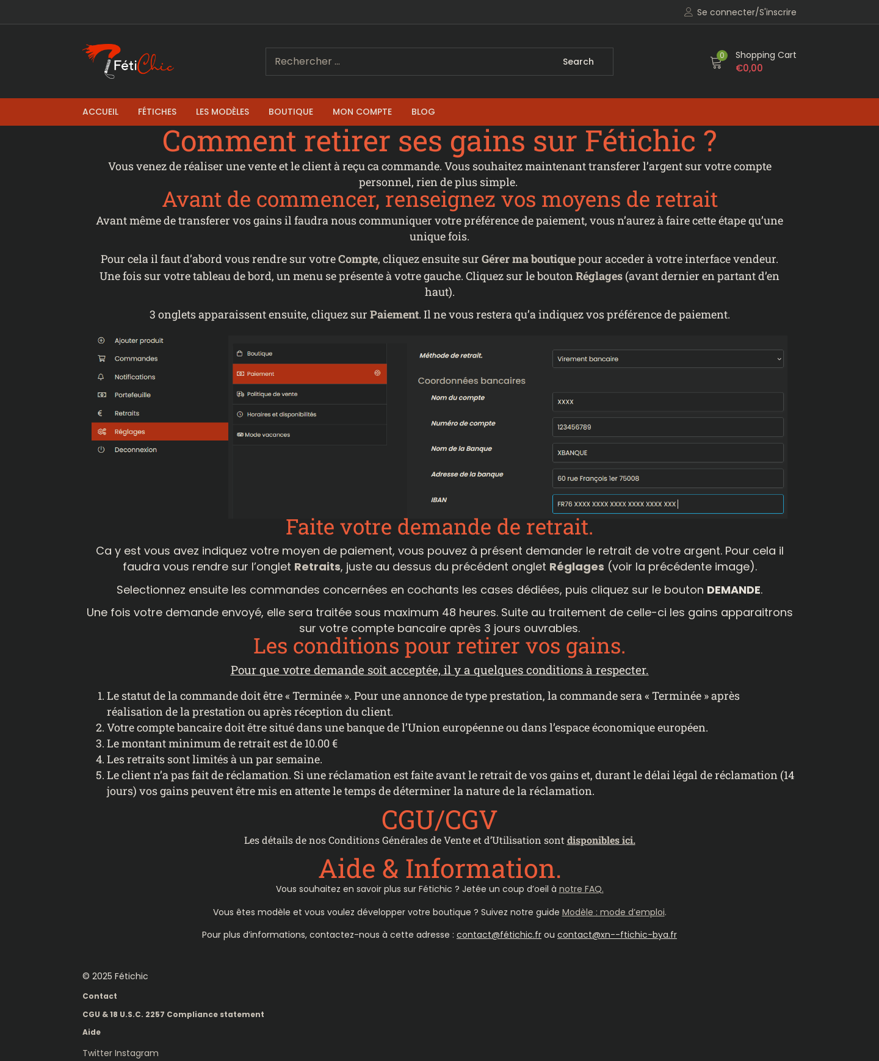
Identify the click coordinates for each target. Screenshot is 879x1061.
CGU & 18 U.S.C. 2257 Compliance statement (173, 1014)
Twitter (98, 1053)
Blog (423, 112)
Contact (99, 996)
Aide (91, 1032)
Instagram (137, 1053)
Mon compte (362, 112)
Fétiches (157, 112)
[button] (753, 61)
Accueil (100, 112)
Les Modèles (222, 112)
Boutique (291, 112)
